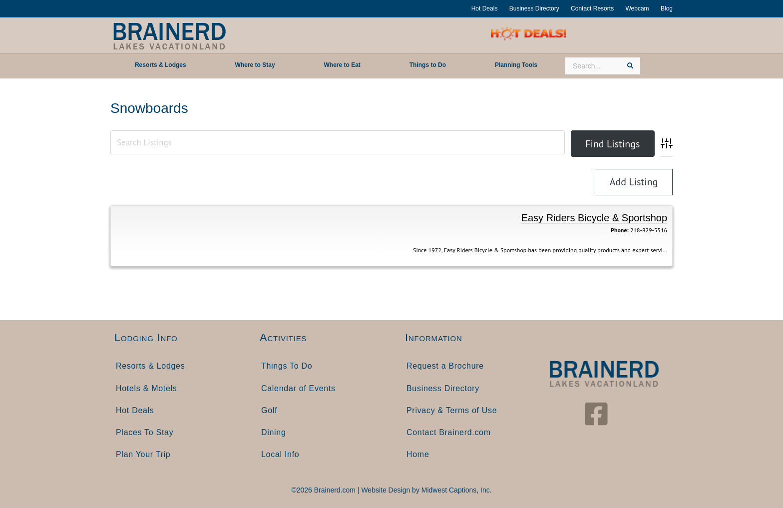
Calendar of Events (298, 388)
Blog (667, 8)
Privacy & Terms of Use (451, 410)
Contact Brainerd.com (448, 432)
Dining (273, 432)
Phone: (620, 230)
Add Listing (634, 181)
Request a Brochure (445, 366)
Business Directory (534, 8)
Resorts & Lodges (150, 366)
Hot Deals (484, 8)
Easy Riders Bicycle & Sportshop (594, 217)
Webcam (637, 8)
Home (417, 454)
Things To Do (286, 366)
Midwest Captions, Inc (455, 490)
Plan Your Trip (143, 454)
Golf (269, 410)
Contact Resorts (592, 8)
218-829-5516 (648, 230)
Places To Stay (144, 432)
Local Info (280, 454)
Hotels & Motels (146, 388)
